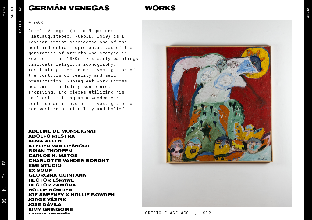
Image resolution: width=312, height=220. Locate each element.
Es (4, 162)
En (4, 176)
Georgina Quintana (57, 175)
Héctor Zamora (52, 185)
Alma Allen (45, 141)
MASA (4, 11)
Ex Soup (40, 170)
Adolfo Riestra (51, 136)
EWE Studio (45, 165)
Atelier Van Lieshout (59, 146)
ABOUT (12, 12)
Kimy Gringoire (50, 209)
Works (308, 12)
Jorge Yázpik (47, 199)
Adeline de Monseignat (62, 131)
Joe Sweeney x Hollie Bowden (71, 195)
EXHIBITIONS (20, 19)
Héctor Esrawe (51, 180)
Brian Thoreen (50, 150)
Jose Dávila (45, 204)
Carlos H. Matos (53, 155)
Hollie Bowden (50, 190)
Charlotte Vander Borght (68, 160)
